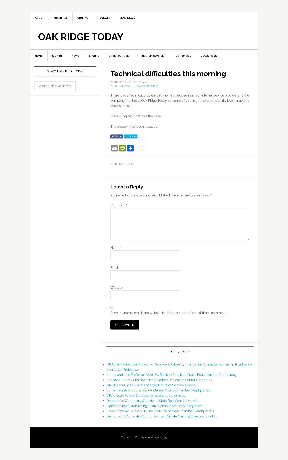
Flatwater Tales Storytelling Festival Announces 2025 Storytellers (154, 406)
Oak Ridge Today (80, 36)
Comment (118, 205)
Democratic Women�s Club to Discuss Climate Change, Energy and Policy (161, 416)
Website (116, 288)
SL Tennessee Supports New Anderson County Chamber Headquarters (158, 390)
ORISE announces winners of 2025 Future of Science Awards (151, 385)
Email (115, 268)
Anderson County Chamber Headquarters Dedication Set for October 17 (159, 380)
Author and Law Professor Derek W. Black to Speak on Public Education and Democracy (171, 375)
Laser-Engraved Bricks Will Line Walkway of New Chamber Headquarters (160, 411)
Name (115, 248)
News (130, 164)
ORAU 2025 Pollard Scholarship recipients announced (145, 395)
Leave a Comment (147, 86)
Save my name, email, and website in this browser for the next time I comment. (168, 313)
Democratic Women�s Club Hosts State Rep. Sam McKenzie (151, 401)
